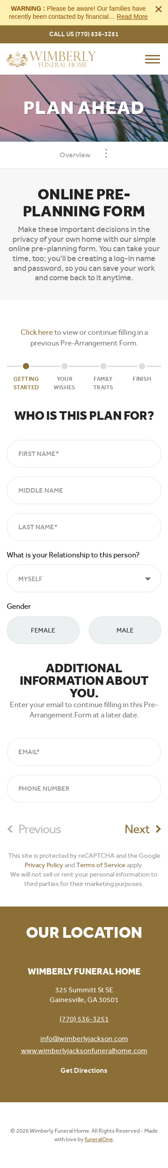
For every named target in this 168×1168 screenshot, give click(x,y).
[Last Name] (84, 527)
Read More (132, 16)
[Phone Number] (84, 788)
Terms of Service (100, 865)
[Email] (84, 752)
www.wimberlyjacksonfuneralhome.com (84, 1050)
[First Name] (84, 454)
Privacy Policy (44, 865)
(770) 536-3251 (97, 34)
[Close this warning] (158, 8)
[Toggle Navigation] (106, 153)
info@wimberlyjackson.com (84, 1038)
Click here (37, 332)
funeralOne (99, 1139)
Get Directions (84, 1070)
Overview (75, 155)
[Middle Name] (84, 490)
